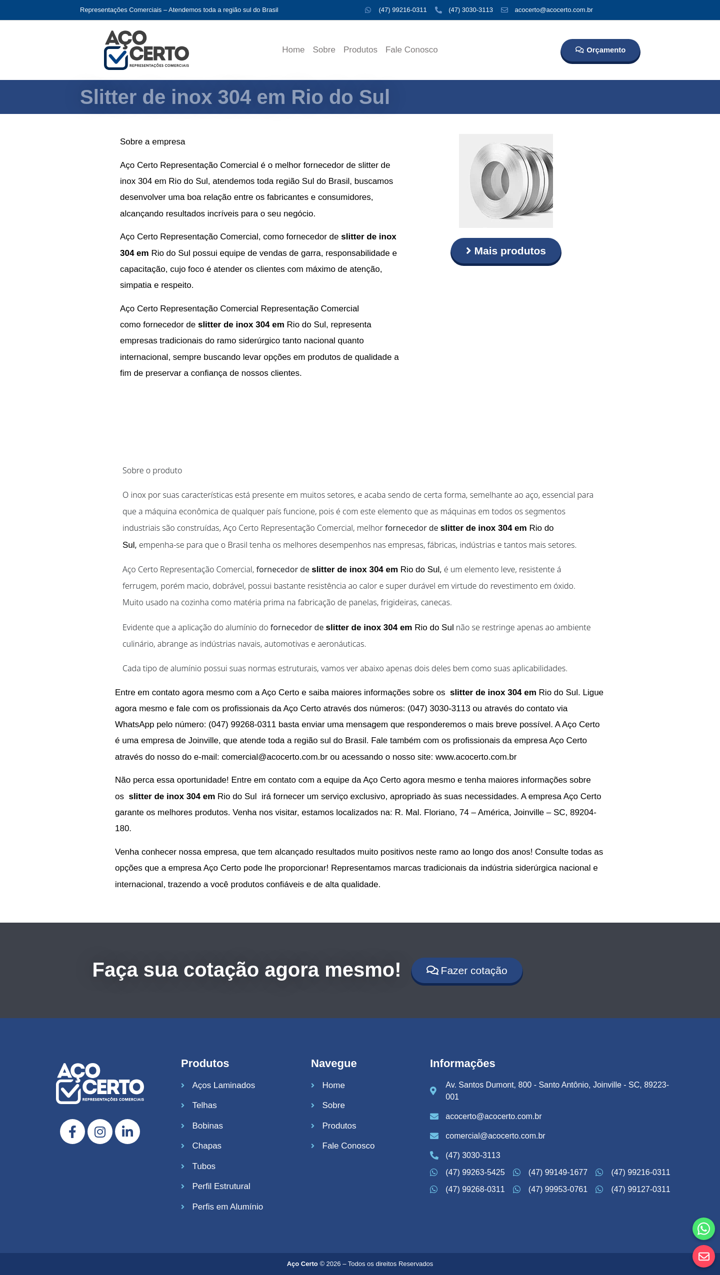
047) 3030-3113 (440, 708)
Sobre (324, 49)
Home (293, 49)
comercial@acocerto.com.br (275, 757)
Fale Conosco (412, 49)
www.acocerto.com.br (476, 757)
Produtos (361, 49)
